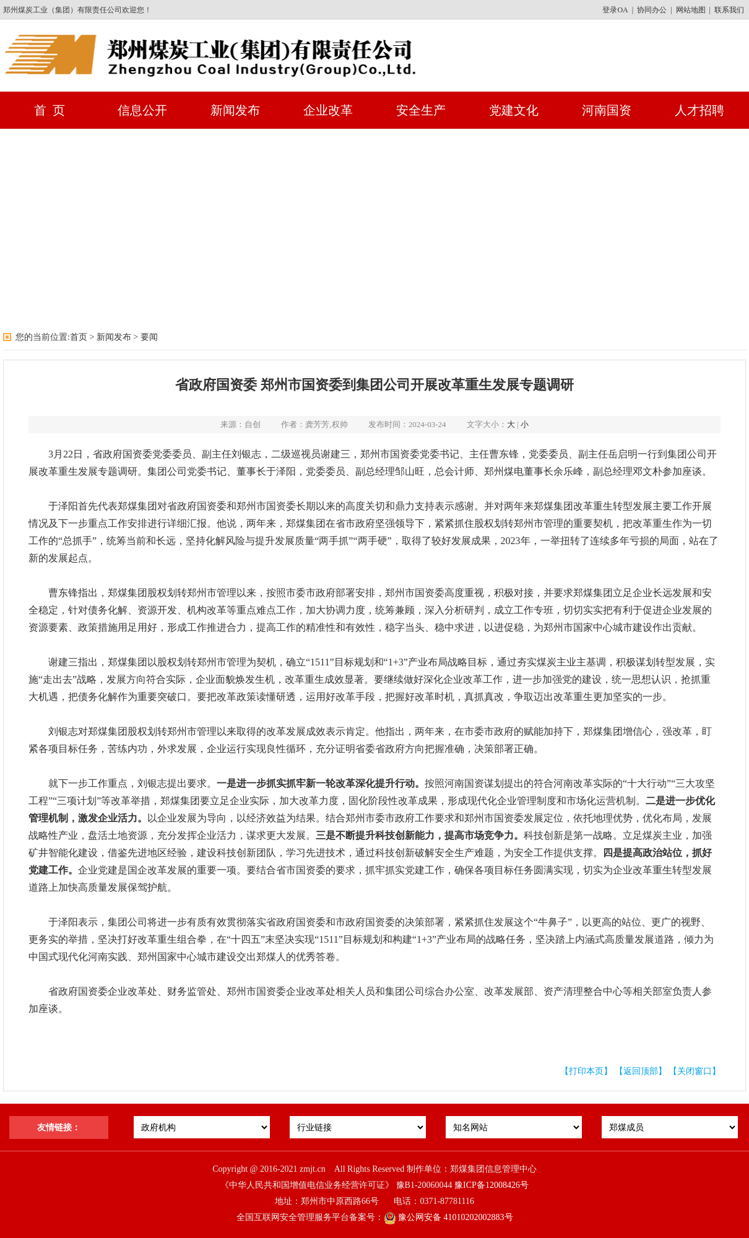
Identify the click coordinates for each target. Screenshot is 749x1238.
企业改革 (328, 110)
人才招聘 (699, 110)
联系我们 (729, 10)
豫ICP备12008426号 (491, 1185)
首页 (78, 337)
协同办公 (652, 10)
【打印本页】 (586, 1071)
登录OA (615, 10)
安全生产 (421, 110)
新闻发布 (235, 110)
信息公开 (142, 110)
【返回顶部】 (641, 1071)
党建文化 (514, 110)
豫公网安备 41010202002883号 (448, 1217)
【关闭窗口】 (695, 1071)
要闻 (149, 337)
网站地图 (691, 10)
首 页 (49, 110)
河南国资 (606, 110)
